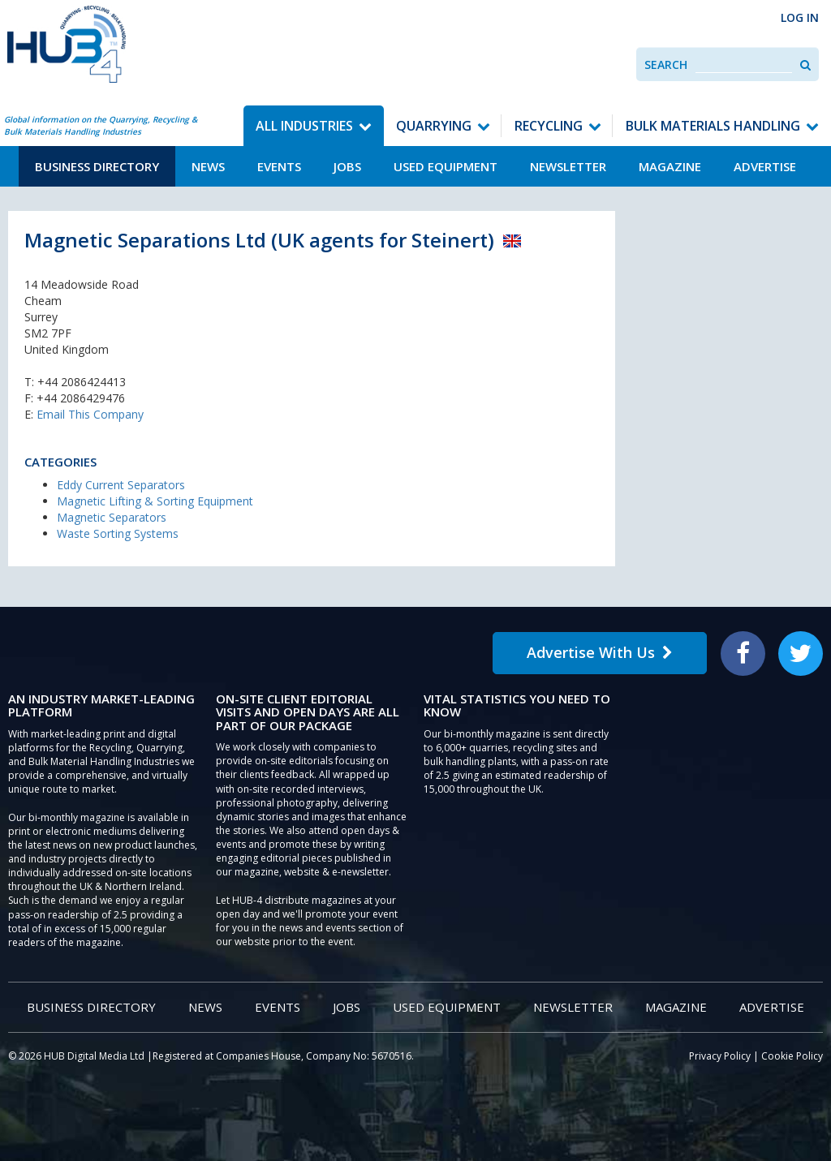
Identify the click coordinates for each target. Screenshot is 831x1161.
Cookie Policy (792, 1056)
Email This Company (90, 414)
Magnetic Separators (111, 517)
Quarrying (433, 126)
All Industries (304, 126)
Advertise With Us (600, 652)
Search (665, 64)
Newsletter (568, 166)
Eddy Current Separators (121, 484)
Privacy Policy (720, 1056)
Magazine (670, 166)
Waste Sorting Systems (118, 533)
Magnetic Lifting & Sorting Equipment (155, 501)
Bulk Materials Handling (713, 126)
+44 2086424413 (81, 381)
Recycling (549, 126)
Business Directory (97, 166)
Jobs (347, 166)
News (208, 166)
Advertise (765, 166)
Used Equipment (445, 166)
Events (279, 166)
